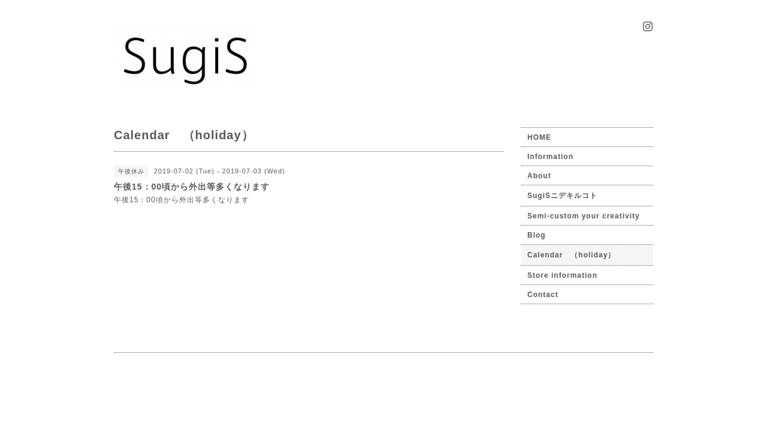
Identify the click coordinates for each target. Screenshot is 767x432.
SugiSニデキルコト (562, 195)
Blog (536, 235)
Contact (542, 294)
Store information (562, 275)
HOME (539, 137)
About (539, 176)
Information (550, 156)
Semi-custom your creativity (583, 216)
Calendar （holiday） (571, 255)
